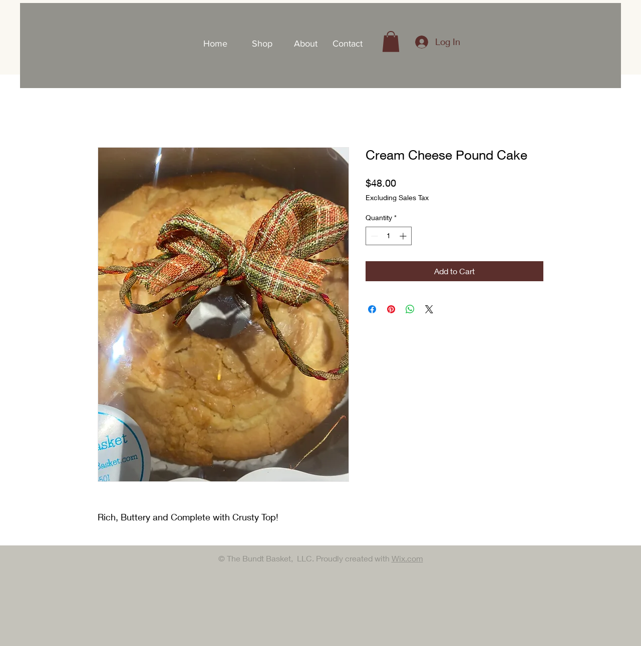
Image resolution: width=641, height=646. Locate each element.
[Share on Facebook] (372, 309)
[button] (391, 41)
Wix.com (407, 558)
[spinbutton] (389, 236)
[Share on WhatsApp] (410, 309)
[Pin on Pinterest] (391, 309)
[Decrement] (373, 236)
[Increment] (404, 236)
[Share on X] (429, 309)
